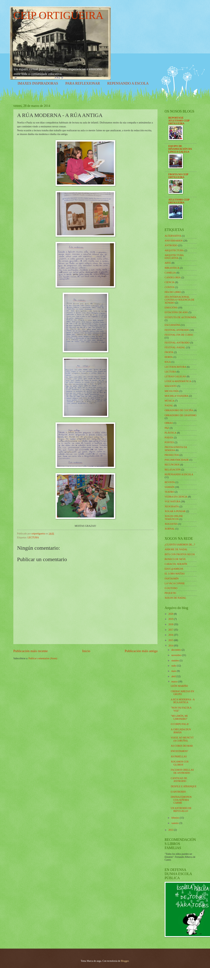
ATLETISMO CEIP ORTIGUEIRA (178, 201)
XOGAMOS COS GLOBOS (179, 763)
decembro (176, 650)
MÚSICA (169, 400)
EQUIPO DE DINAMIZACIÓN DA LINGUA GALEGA (180, 149)
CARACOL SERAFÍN (176, 564)
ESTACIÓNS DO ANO (176, 312)
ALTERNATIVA (173, 236)
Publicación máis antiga (141, 651)
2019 (171, 619)
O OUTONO (171, 588)
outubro (175, 660)
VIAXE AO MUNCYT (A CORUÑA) (182, 739)
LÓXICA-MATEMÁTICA (178, 381)
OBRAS (169, 423)
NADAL (169, 405)
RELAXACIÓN (173, 469)
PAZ (167, 428)
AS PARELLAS (179, 756)
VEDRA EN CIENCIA (176, 496)
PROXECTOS (172, 455)
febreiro (175, 817)
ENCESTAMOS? (179, 751)
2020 (171, 614)
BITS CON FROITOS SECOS (180, 554)
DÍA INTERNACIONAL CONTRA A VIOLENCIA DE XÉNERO (179, 300)
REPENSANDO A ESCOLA (128, 83)
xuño (174, 665)
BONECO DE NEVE (175, 559)
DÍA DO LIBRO (173, 292)
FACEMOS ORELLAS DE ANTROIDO (182, 771)
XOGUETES (171, 524)
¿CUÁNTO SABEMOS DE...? (180, 544)
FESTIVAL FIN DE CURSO (179, 335)
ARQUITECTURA (174, 250)
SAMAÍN (169, 487)
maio (174, 671)
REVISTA (170, 482)
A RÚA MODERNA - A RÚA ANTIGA (182, 701)
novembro (176, 655)
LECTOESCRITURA (175, 367)
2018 (171, 624)
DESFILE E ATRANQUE (183, 786)
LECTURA (33, 537)
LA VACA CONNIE (175, 583)
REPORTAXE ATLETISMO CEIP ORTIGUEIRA (178, 120)
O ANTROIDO (178, 791)
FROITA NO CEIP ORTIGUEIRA (178, 176)
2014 (171, 645)
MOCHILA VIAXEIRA (176, 396)
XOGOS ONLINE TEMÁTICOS (174, 518)
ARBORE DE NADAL (176, 549)
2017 (171, 629)
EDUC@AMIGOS (174, 569)
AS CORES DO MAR (182, 746)
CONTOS (169, 287)
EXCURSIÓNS (172, 325)
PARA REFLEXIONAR (82, 83)
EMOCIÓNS (171, 307)
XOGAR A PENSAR (175, 511)
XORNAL (170, 528)
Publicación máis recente (30, 651)
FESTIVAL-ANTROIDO (177, 342)
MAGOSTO (171, 386)
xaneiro (175, 823)
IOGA (168, 362)
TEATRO (169, 492)
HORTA (169, 357)
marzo (174, 681)
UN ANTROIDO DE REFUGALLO (181, 810)
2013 (171, 830)
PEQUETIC (171, 593)
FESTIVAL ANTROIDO (177, 330)
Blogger (125, 961)
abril (174, 676)
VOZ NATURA (172, 501)
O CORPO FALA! (180, 724)
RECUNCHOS (172, 464)
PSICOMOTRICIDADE (177, 460)
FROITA (169, 352)
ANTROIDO (171, 245)
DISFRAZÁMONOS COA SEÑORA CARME (181, 800)
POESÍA (169, 437)
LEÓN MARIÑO (179, 686)
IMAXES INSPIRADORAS (38, 83)
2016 (171, 635)
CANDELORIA (173, 277)
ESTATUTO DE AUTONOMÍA (180, 317)
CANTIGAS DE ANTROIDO (179, 780)
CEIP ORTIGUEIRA (58, 15)
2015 (171, 640)
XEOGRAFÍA (172, 506)
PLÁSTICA (170, 432)
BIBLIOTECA (172, 268)
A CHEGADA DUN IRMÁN (181, 731)
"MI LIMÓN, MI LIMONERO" (179, 717)
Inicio (86, 651)
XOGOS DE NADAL (175, 598)
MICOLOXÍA (172, 391)
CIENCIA (170, 282)
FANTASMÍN (171, 578)
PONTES (169, 442)
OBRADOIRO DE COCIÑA (179, 410)
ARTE (168, 263)
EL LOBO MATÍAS (175, 573)
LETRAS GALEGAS (175, 376)
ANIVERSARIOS (174, 240)
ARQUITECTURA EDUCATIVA (174, 257)
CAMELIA (170, 272)
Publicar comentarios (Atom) (42, 658)
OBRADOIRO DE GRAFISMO (180, 415)
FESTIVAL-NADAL (175, 347)
